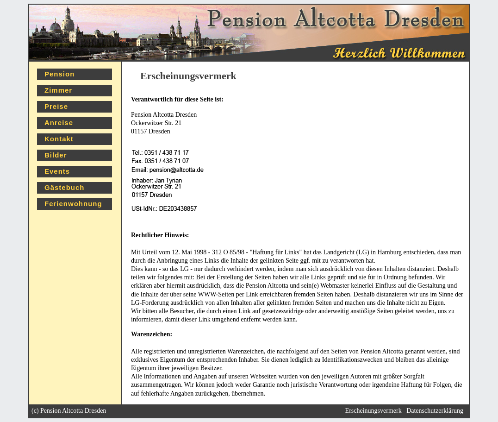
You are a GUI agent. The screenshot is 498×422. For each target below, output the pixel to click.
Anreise (58, 122)
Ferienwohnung (73, 204)
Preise (56, 106)
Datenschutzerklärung (434, 410)
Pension (59, 74)
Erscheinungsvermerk (373, 410)
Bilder (55, 155)
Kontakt (59, 139)
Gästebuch (64, 187)
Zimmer (58, 90)
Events (57, 171)
